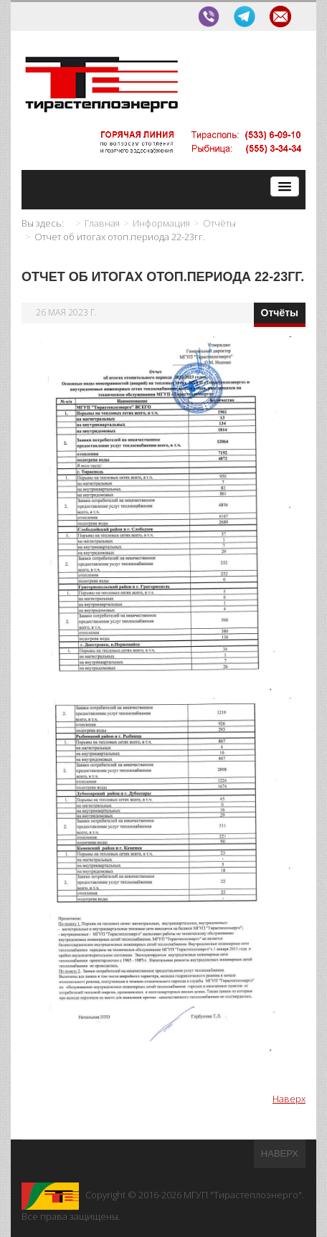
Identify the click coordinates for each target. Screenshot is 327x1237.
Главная (102, 223)
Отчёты (219, 223)
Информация (161, 223)
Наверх (288, 1098)
